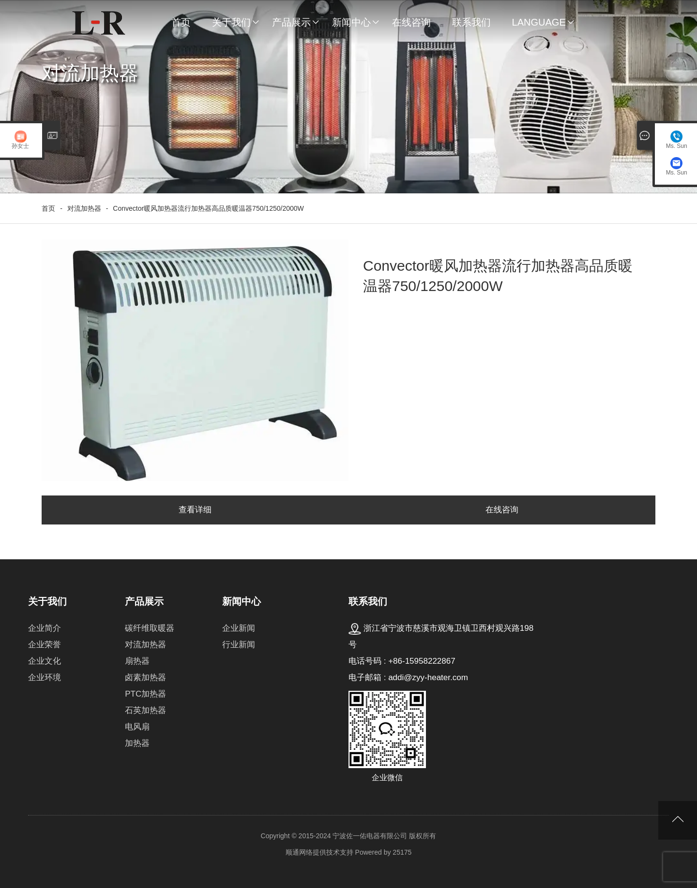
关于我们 (231, 22)
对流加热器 (84, 208)
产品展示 (291, 22)
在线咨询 (411, 22)
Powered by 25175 (383, 852)
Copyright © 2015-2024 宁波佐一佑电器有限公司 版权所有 (349, 836)
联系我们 (471, 22)
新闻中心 (351, 22)
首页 (181, 22)
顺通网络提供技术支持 (319, 852)
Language (539, 22)
